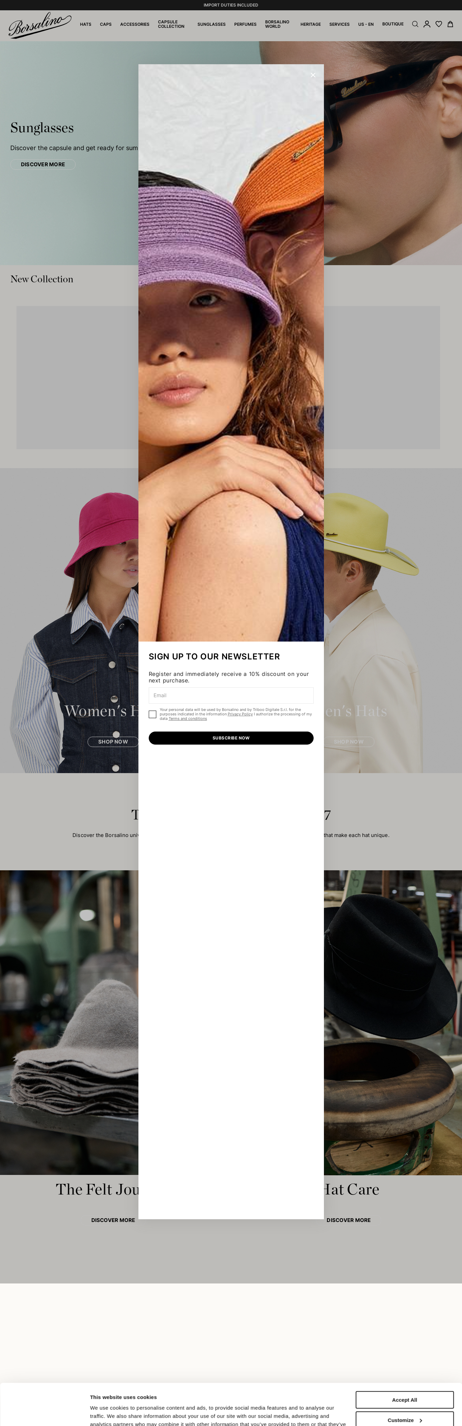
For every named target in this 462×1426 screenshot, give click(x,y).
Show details (106, 1412)
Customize (405, 1381)
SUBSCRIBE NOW (231, 737)
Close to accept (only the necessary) (404, 1404)
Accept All (404, 1361)
